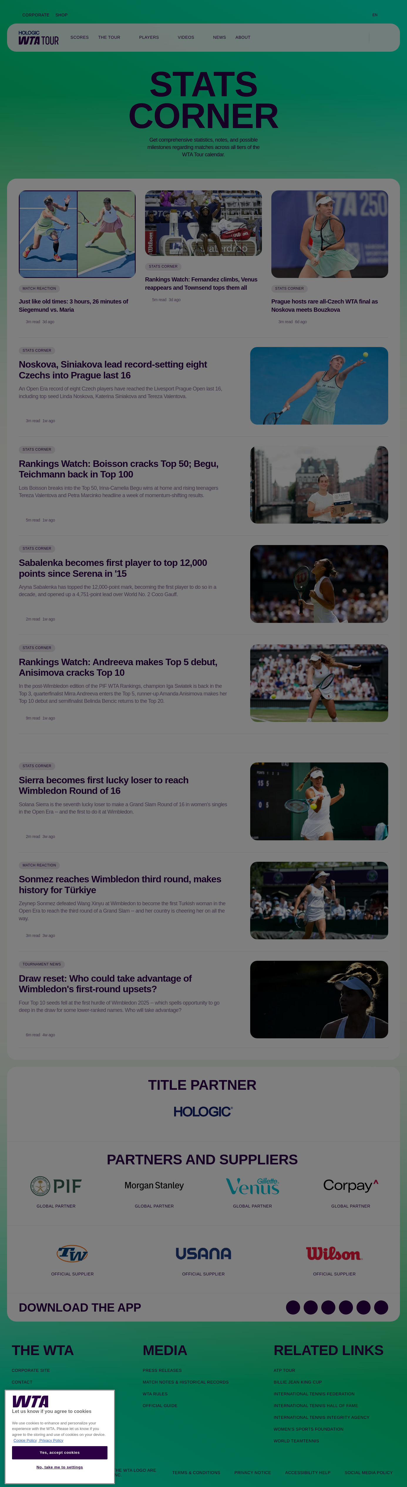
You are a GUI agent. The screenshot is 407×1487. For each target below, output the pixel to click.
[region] (60, 1437)
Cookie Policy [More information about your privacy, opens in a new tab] (25, 1440)
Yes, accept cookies (60, 1452)
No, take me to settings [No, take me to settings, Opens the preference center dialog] (59, 1467)
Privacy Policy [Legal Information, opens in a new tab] (50, 1440)
